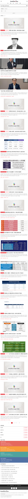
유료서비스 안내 (19, 485)
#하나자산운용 (2, 318)
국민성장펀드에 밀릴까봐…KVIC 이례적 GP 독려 (8, 478)
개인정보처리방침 (12, 485)
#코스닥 (5, 298)
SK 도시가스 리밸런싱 (4, 447)
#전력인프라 (7, 136)
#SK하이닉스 (4, 278)
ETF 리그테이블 (3, 30)
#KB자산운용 (2, 35)
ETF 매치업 (2, 333)
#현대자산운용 (2, 298)
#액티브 (1, 177)
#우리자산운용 (2, 379)
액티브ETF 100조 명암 (3, 151)
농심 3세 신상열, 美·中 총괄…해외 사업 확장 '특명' (8, 469)
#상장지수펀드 (7, 177)
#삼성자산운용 (2, 116)
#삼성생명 (10, 76)
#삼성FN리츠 (2, 76)
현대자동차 (2, 434)
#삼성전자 (2, 278)
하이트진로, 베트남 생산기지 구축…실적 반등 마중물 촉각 (9, 473)
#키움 (11, 399)
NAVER (2, 432)
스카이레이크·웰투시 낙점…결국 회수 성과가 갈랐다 (6, 460)
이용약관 (16, 485)
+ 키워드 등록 (25, 427)
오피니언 (16, 3)
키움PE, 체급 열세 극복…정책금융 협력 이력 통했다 (6, 459)
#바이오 (5, 116)
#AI (5, 136)
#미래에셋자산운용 (3, 96)
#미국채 (8, 116)
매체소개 (8, 485)
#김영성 (10, 35)
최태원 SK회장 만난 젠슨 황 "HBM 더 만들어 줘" (8, 465)
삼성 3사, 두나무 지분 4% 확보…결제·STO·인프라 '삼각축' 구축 (10, 467)
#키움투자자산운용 (3, 217)
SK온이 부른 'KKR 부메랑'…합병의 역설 (5, 448)
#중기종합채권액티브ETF (8, 96)
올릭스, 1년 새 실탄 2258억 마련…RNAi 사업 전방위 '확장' (9, 471)
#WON (7, 379)
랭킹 (10, 3)
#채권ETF (13, 96)
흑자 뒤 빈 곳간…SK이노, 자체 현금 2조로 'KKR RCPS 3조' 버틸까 (8, 450)
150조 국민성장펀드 (3, 458)
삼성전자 (2, 427)
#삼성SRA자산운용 (6, 76)
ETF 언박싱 (2, 232)
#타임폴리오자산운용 (12, 217)
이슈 (13, 3)
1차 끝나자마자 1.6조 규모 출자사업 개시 (5, 461)
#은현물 (10, 318)
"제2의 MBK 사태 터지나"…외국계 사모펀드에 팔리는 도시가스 (7, 449)
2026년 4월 (7, 111)
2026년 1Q (7, 353)
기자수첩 (2, 50)
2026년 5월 (7, 30)
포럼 (20, 3)
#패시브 (4, 177)
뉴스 (8, 3)
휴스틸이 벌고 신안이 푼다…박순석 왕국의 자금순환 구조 (9, 482)
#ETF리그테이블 (2, 136)
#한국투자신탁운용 (6, 35)
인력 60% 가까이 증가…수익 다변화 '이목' (7, 476)
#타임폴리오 (2, 197)
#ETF (7, 197)
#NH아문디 (5, 197)
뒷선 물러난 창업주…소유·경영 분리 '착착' (7, 480)
